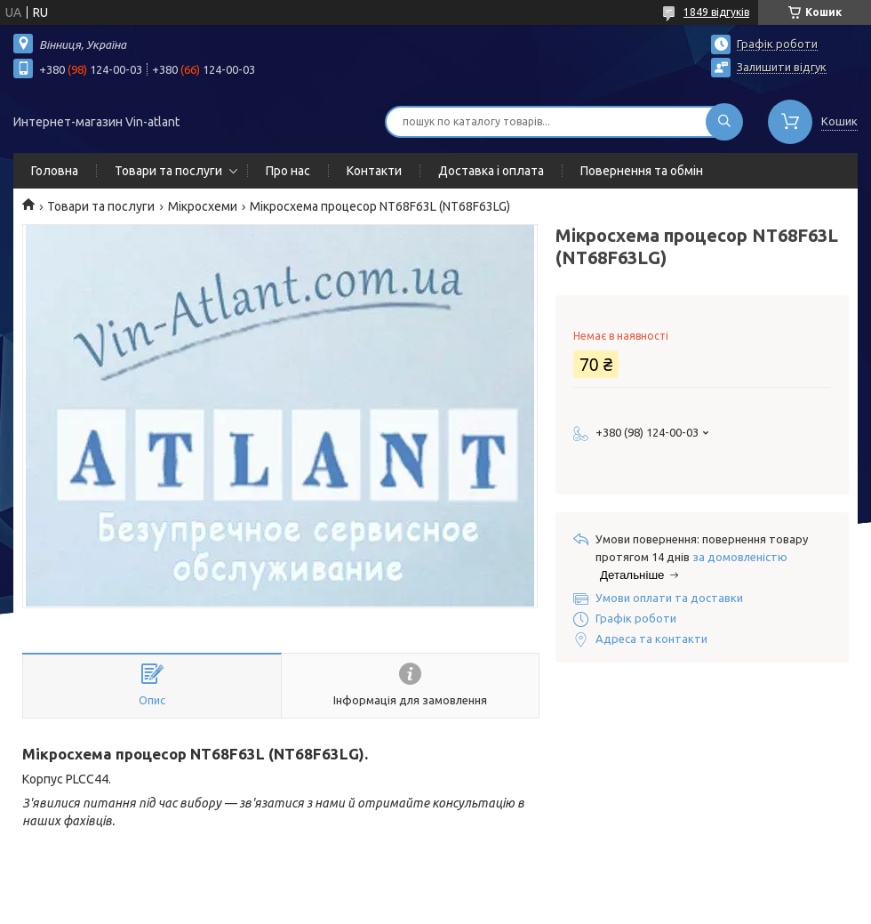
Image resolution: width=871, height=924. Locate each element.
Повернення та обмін (641, 171)
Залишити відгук (782, 66)
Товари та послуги (168, 171)
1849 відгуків (716, 12)
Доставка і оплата (491, 171)
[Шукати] (724, 122)
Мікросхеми (202, 206)
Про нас (288, 171)
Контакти (374, 171)
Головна (54, 171)
